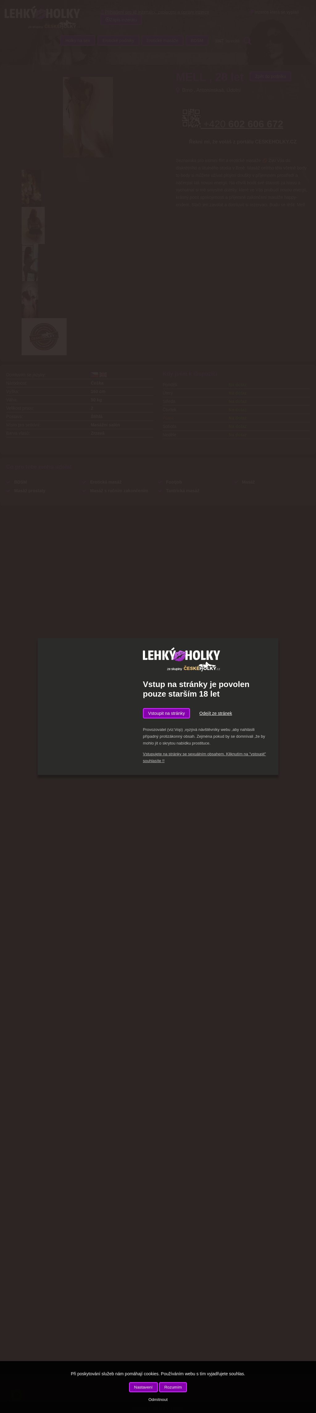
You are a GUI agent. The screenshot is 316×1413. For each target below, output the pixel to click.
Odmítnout (158, 1399)
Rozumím (173, 1387)
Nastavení (143, 1387)
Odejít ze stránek (215, 713)
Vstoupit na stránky (166, 713)
